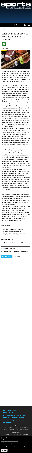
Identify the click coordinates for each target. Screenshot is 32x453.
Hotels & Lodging (8, 231)
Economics (17, 231)
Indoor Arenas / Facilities (10, 233)
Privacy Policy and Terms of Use (9, 441)
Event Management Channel (11, 415)
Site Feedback (7, 422)
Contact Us (22, 420)
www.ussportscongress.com (13, 214)
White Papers (23, 415)
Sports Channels (12, 410)
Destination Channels (9, 412)
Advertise (6, 420)
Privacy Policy (13, 420)
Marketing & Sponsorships (11, 235)
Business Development (10, 229)
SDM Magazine (7, 417)
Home (4, 410)
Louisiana (4, 30)
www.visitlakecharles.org (13, 220)
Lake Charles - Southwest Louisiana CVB (15, 243)
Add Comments (6, 256)
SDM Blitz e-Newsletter (18, 417)
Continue (4, 450)
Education (21, 229)
